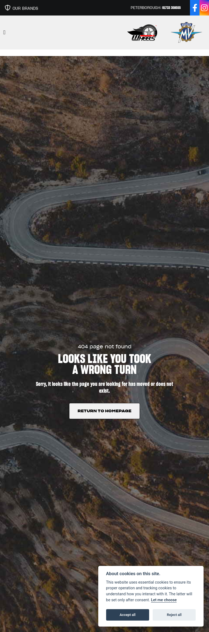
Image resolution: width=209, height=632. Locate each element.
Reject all (174, 615)
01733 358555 (171, 7)
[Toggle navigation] (4, 32)
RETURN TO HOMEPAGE (104, 410)
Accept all (128, 615)
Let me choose (164, 600)
